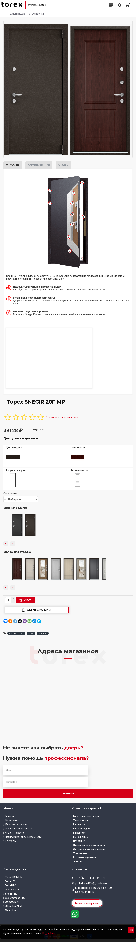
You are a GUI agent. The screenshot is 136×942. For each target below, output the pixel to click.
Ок (131, 930)
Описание (12, 165)
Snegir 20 (42, 633)
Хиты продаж (17, 14)
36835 (31, 633)
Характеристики (39, 165)
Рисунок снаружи (16, 470)
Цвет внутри (78, 447)
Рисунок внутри (79, 470)
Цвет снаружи (14, 447)
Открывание (10, 493)
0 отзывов (51, 417)
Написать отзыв (69, 417)
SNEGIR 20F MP (16, 633)
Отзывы (63, 165)
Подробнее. (49, 933)
